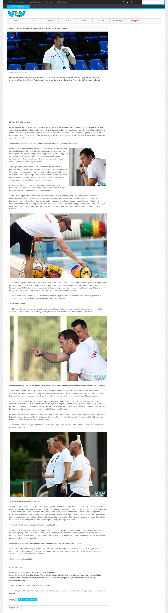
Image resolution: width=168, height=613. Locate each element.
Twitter (127, 2)
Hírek (33, 21)
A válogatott (49, 21)
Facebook (123, 2)
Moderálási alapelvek (35, 2)
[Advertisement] (57, 101)
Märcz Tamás (23, 600)
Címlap (11, 2)
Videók (84, 21)
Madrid (33, 600)
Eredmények (118, 21)
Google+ (132, 2)
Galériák (101, 21)
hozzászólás (13, 73)
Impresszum (49, 2)
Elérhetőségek (62, 2)
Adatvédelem (20, 2)
